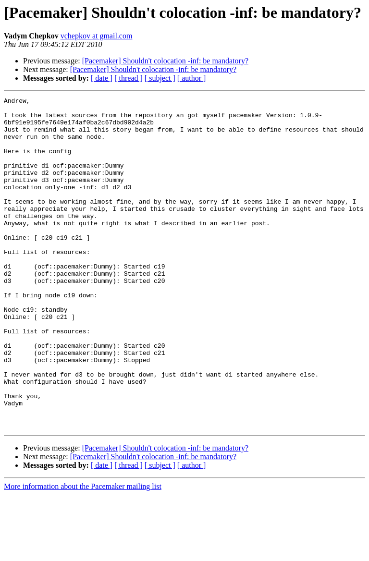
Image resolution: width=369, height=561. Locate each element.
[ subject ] (160, 78)
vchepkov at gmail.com (97, 36)
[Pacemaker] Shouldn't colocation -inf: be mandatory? (165, 61)
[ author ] (191, 78)
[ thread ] (128, 78)
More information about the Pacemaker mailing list (82, 553)
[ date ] (101, 78)
